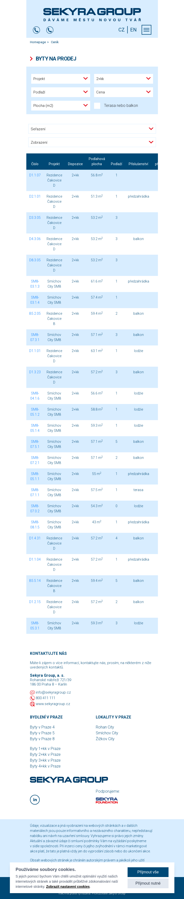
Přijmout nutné (148, 883)
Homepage (38, 42)
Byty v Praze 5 (42, 733)
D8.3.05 (35, 260)
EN (133, 30)
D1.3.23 (35, 372)
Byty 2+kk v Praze (45, 754)
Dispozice (75, 164)
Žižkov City (105, 739)
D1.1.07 (35, 175)
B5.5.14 (35, 581)
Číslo (35, 164)
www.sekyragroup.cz (53, 704)
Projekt (54, 164)
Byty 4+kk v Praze (45, 766)
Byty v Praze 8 (42, 739)
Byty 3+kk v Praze (45, 760)
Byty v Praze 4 (42, 727)
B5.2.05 (35, 313)
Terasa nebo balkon (116, 106)
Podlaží (116, 164)
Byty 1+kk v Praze (45, 748)
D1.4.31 (35, 538)
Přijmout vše (148, 872)
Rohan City (105, 727)
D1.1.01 (35, 351)
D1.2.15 (35, 602)
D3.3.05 (35, 218)
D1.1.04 (35, 559)
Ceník (55, 42)
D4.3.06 (35, 239)
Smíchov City (107, 733)
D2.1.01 (35, 196)
